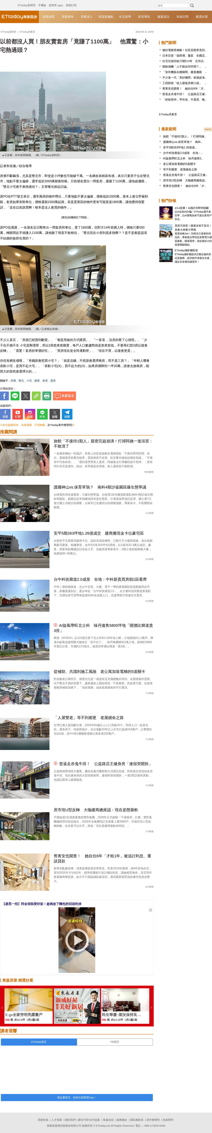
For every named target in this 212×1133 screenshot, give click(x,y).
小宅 (29, 380)
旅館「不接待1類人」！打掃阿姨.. (184, 136)
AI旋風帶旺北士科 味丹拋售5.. (183, 158)
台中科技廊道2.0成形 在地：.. (182, 152)
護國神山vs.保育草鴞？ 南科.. (182, 141)
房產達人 (87, 16)
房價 (13, 380)
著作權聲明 (153, 1119)
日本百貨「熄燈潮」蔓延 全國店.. (184, 55)
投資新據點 (105, 16)
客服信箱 (108, 1119)
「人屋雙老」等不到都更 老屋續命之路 (89, 717)
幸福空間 (182, 16)
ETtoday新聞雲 (27, 2)
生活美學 (125, 16)
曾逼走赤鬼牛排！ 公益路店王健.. (184, 94)
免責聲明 (168, 1119)
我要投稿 (43, 1119)
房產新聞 (48, 16)
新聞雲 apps (56, 2)
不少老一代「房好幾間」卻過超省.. (184, 77)
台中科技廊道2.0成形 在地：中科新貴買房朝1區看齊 (100, 579)
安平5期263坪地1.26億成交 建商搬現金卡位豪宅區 (99, 533)
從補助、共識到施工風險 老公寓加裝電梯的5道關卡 (99, 671)
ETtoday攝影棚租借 (186, 250)
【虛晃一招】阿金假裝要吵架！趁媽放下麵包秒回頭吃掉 (41, 904)
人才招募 (56, 1119)
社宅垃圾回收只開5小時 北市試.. (183, 61)
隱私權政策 (136, 1119)
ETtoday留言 (38, 1041)
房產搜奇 (68, 16)
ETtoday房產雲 (19, 17)
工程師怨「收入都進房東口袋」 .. (184, 83)
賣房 (53, 380)
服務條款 (122, 1119)
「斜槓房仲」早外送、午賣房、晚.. (184, 99)
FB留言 (114, 1041)
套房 (45, 380)
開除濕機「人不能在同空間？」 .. (184, 66)
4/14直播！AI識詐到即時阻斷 (192, 207)
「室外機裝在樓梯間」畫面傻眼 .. (184, 72)
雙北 (21, 380)
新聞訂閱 (71, 2)
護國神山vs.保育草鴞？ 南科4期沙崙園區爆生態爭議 (100, 487)
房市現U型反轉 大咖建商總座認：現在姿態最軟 (96, 810)
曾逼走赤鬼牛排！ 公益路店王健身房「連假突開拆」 (105, 764)
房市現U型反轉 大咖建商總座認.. (184, 180)
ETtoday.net (103, 1125)
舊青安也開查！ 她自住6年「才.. (183, 88)
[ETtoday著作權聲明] (60, 424)
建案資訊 (163, 16)
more (208, 129)
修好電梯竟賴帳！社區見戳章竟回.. (184, 50)
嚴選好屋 (202, 16)
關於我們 (70, 1119)
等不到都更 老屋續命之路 (180, 169)
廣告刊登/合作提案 (89, 1119)
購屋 (37, 380)
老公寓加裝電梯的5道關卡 (179, 163)
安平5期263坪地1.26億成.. (179, 147)
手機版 (42, 2)
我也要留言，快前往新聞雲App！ (76, 1097)
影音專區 (144, 16)
